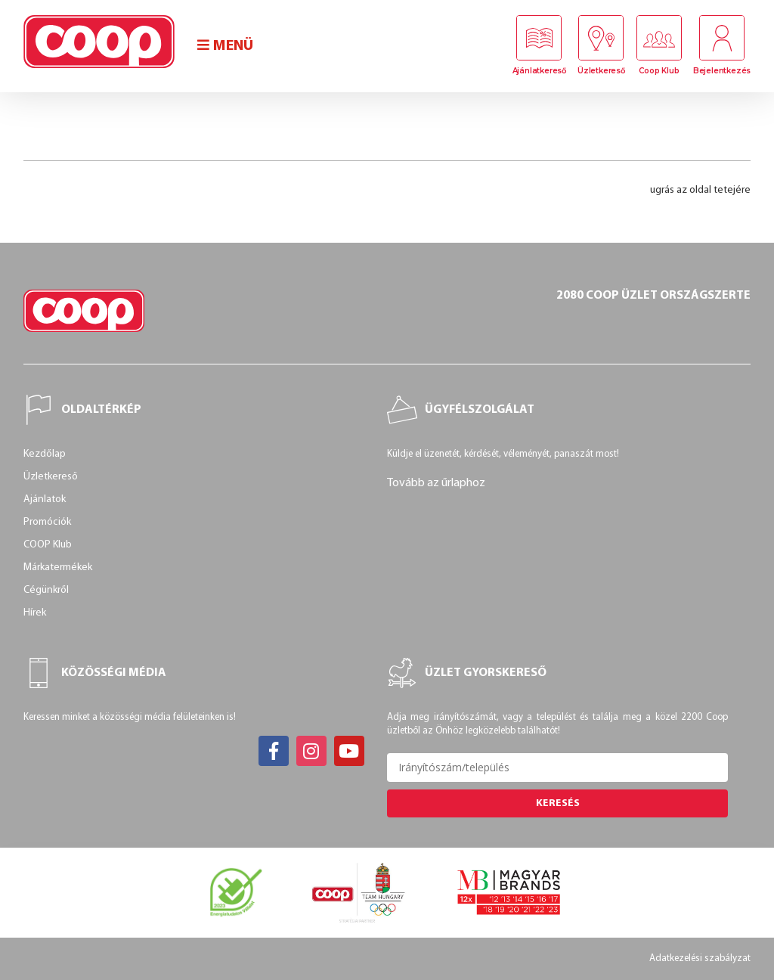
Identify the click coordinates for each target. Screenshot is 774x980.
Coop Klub (659, 71)
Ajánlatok (44, 499)
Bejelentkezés (722, 71)
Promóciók (47, 522)
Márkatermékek (57, 567)
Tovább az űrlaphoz (436, 483)
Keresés (558, 803)
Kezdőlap (44, 454)
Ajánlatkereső (539, 71)
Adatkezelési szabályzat (700, 958)
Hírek (34, 613)
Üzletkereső (601, 71)
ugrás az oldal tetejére (700, 190)
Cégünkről (46, 590)
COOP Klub (47, 544)
